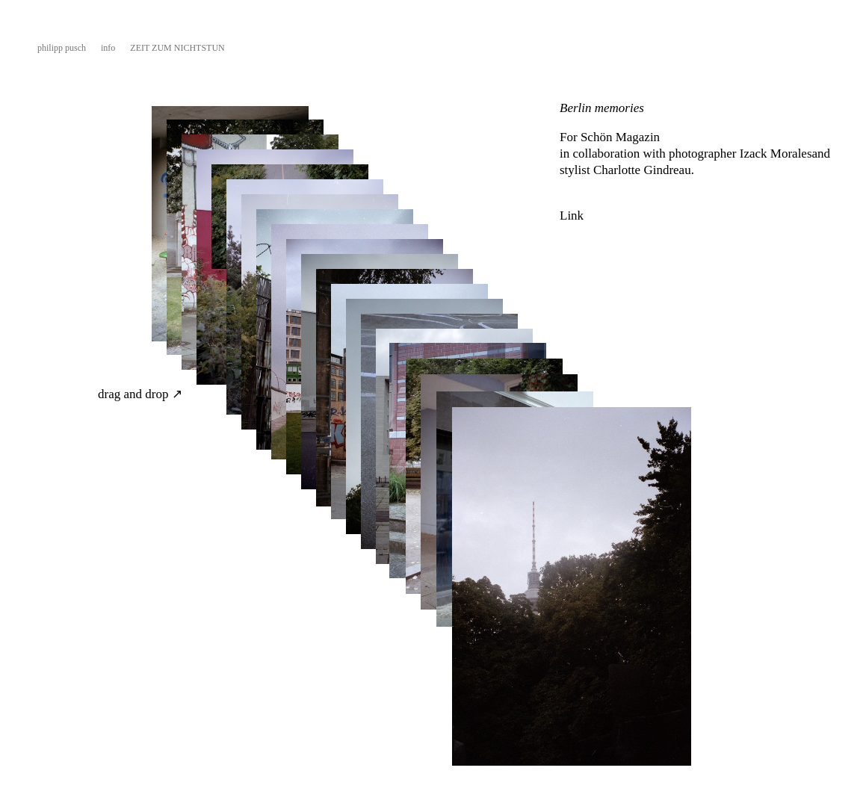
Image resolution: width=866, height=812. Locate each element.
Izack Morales (776, 153)
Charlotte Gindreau (642, 170)
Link (572, 215)
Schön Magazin (622, 137)
